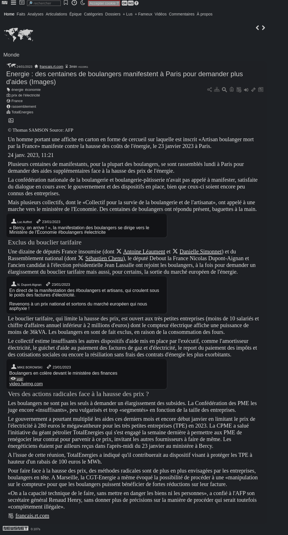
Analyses (36, 14)
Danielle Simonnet (201, 251)
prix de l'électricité (26, 95)
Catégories (93, 14)
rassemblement (24, 106)
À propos (204, 14)
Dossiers (112, 14)
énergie (18, 89)
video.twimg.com (26, 383)
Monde (11, 55)
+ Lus (128, 14)
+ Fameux (143, 14)
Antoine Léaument (144, 251)
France (17, 101)
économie (33, 89)
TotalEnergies (22, 112)
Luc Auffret (21, 222)
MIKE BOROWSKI (26, 367)
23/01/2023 (47, 221)
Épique (75, 14)
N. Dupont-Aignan (26, 284)
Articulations (56, 14)
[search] (44, 3)
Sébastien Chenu (104, 258)
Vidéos (161, 14)
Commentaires (181, 14)
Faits (21, 14)
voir (16, 379)
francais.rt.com (51, 66)
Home (9, 14)
